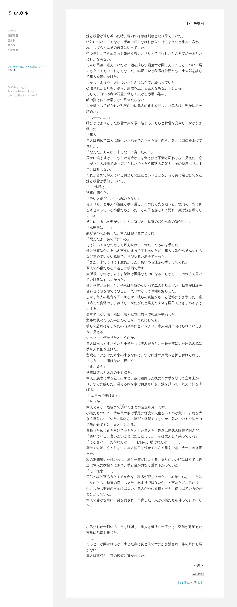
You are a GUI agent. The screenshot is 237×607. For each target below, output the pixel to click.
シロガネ (22, 87)
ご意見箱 (13, 50)
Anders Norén (30, 95)
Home (12, 30)
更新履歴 (13, 35)
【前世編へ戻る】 (190, 582)
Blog (11, 45)
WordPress (28, 91)
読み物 (12, 40)
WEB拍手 (198, 574)
